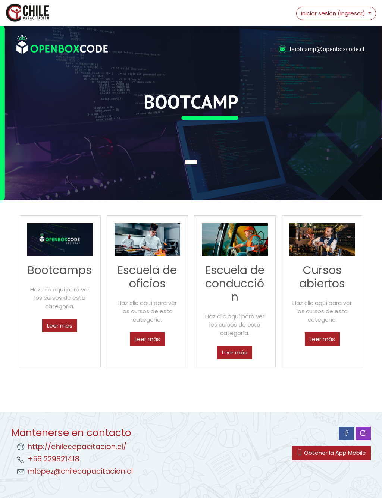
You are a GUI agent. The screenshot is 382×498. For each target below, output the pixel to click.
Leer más (59, 326)
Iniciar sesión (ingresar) (334, 13)
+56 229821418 (53, 459)
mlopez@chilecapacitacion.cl (80, 471)
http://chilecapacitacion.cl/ (77, 447)
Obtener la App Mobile (331, 453)
